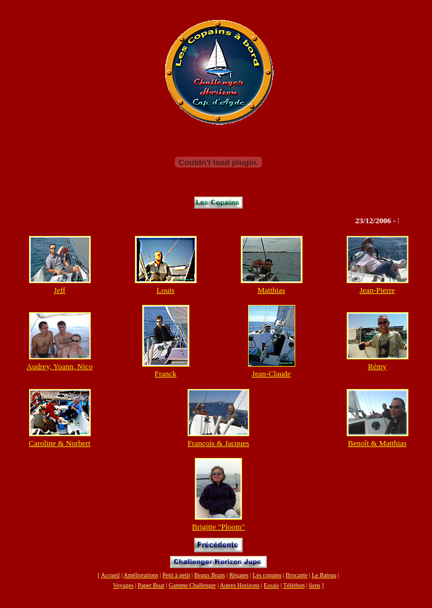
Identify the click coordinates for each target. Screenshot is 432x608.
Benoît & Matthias (377, 443)
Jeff (59, 290)
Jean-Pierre (376, 290)
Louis (166, 290)
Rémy (377, 366)
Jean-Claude (271, 373)
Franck (165, 373)
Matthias (272, 290)
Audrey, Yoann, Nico (60, 366)
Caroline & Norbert (60, 443)
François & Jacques (218, 443)
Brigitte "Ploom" (218, 526)
